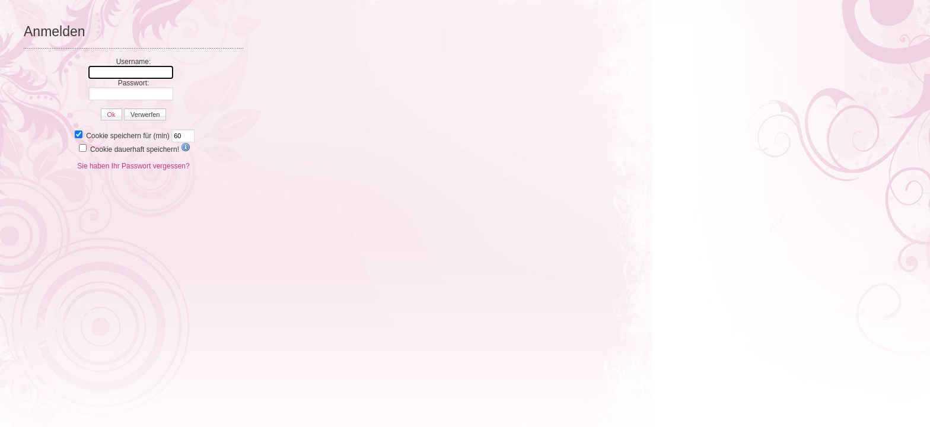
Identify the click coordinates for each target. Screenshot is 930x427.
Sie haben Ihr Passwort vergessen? (133, 166)
